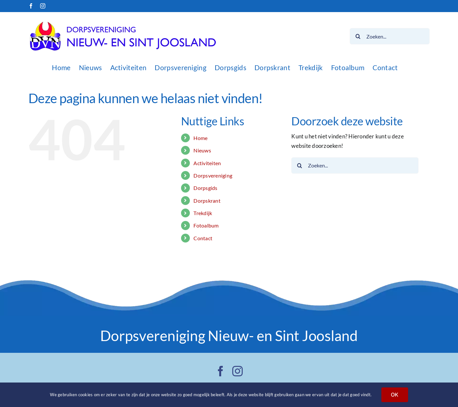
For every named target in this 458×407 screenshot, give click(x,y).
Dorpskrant (207, 200)
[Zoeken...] (390, 36)
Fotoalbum (206, 225)
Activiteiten (207, 163)
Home (200, 138)
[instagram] (237, 371)
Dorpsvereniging (212, 175)
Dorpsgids (205, 188)
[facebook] (220, 371)
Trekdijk (202, 213)
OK (394, 394)
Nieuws (202, 150)
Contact (202, 238)
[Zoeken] (358, 36)
